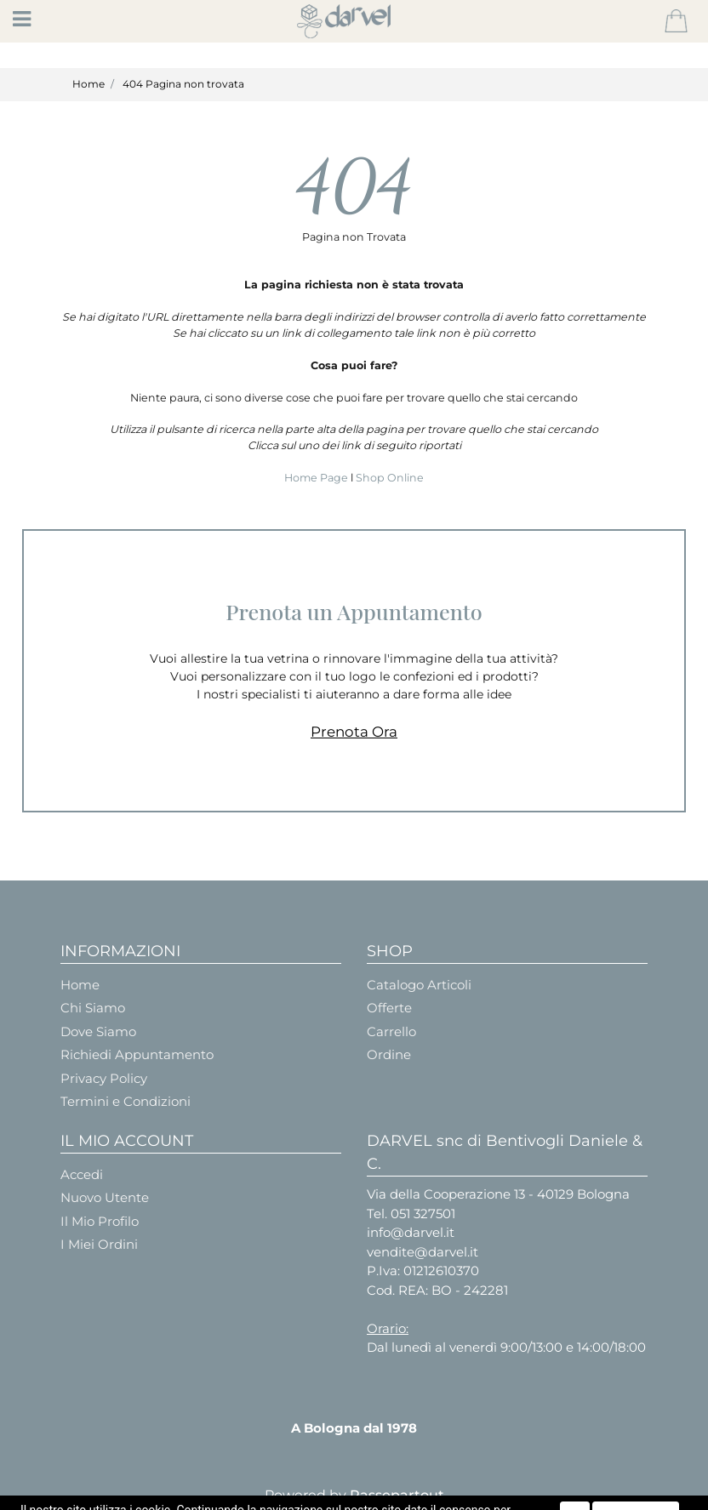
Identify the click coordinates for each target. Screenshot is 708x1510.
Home (88, 83)
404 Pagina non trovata (183, 83)
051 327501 (423, 1213)
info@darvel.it (410, 1232)
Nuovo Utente (104, 1197)
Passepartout (397, 1495)
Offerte (389, 1008)
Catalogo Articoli (419, 985)
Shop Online (390, 477)
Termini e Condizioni (125, 1101)
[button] (676, 21)
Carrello (391, 1031)
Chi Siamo (92, 1008)
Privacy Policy (103, 1078)
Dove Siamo (98, 1031)
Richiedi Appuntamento (137, 1054)
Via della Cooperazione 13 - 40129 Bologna (498, 1194)
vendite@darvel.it (422, 1252)
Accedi (81, 1174)
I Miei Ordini (99, 1244)
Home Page (317, 477)
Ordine (389, 1054)
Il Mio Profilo (99, 1221)
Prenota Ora (354, 731)
